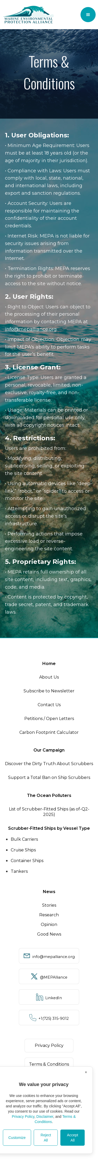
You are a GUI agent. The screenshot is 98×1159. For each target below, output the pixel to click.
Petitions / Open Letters (49, 718)
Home (49, 663)
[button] (88, 14)
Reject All (46, 1137)
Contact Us (49, 704)
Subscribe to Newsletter (49, 690)
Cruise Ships (23, 849)
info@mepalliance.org (31, 329)
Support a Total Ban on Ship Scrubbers (49, 777)
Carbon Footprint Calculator (49, 732)
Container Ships (27, 860)
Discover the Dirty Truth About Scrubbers (49, 763)
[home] (28, 14)
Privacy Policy (23, 1116)
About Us (49, 677)
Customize (17, 1138)
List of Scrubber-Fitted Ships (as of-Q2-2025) (49, 812)
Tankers (19, 871)
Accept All (72, 1137)
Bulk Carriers (24, 839)
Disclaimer (44, 1116)
